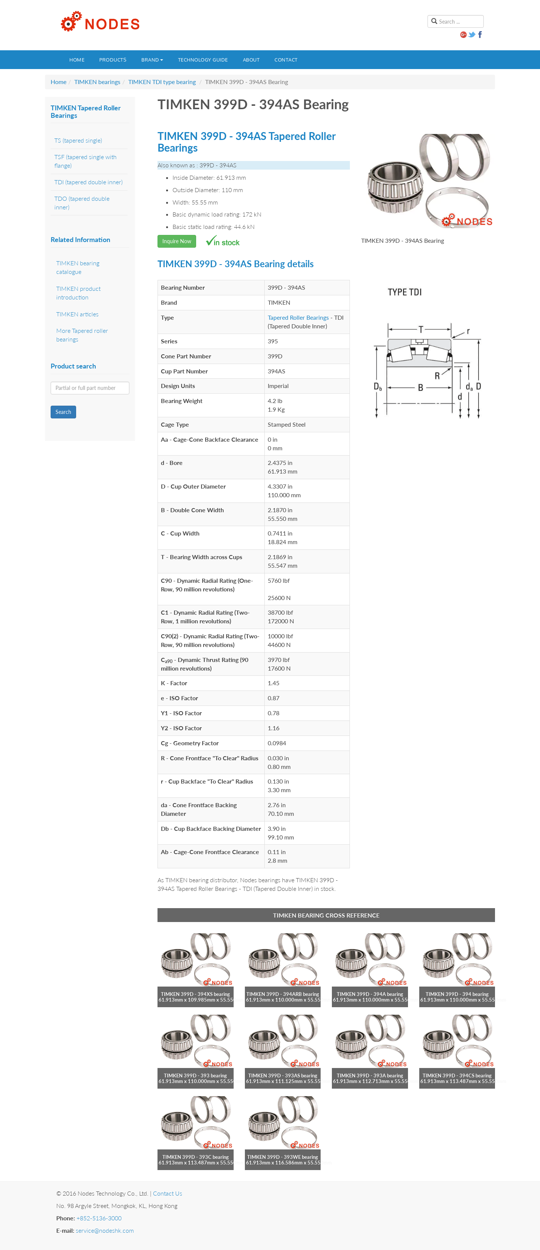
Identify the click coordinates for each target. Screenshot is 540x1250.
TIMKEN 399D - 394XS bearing (195, 994)
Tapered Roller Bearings (298, 317)
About (251, 60)
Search (63, 412)
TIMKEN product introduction (78, 293)
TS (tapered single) (78, 140)
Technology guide (203, 60)
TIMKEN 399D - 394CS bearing (457, 1076)
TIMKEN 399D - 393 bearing (195, 1076)
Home (76, 60)
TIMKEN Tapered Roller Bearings (86, 111)
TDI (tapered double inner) (88, 181)
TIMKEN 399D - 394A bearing (370, 994)
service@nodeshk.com (105, 1230)
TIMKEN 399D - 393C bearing (195, 1157)
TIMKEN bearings (97, 81)
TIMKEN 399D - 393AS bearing (282, 1076)
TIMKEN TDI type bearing (162, 81)
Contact (286, 60)
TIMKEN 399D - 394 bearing (457, 994)
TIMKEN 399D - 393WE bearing (282, 1157)
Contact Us (167, 1193)
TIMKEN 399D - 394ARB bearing (282, 994)
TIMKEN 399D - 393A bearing (370, 1076)
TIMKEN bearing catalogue (77, 267)
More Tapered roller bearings (82, 335)
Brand (152, 60)
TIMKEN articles (77, 313)
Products (112, 60)
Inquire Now (176, 241)
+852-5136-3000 (99, 1217)
